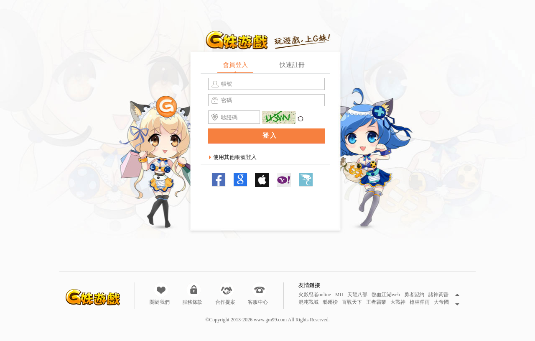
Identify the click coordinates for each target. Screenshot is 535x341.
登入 (270, 135)
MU (339, 294)
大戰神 (397, 302)
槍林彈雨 (420, 302)
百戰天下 (352, 302)
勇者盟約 (414, 294)
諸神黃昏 (438, 294)
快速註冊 (292, 65)
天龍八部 (357, 294)
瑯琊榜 (330, 302)
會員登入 (235, 65)
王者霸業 (376, 302)
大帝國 (441, 302)
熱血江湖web (386, 294)
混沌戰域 (308, 302)
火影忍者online (314, 294)
